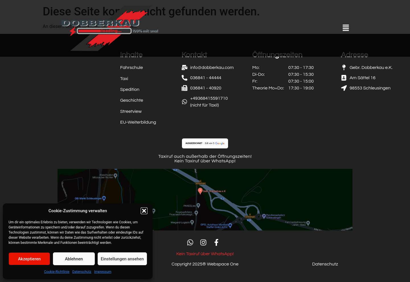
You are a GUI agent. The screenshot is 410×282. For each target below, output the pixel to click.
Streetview (131, 111)
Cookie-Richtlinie (56, 272)
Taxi (124, 78)
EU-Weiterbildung (138, 122)
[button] (144, 211)
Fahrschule (131, 67)
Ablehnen (74, 258)
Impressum (102, 272)
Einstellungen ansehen (122, 258)
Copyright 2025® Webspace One (204, 264)
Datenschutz (81, 272)
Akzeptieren (29, 258)
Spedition (130, 89)
